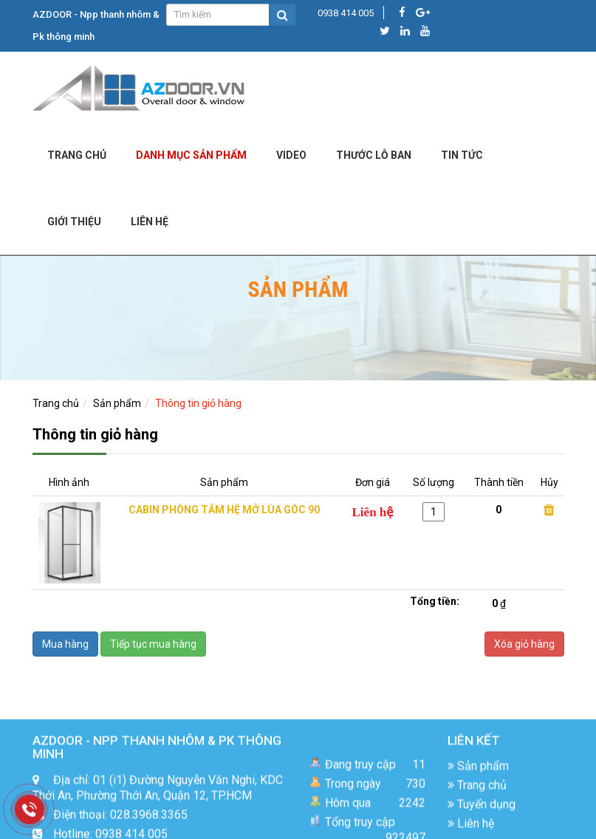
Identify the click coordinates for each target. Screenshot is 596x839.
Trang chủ (76, 155)
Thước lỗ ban (373, 155)
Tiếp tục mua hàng (153, 644)
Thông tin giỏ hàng (198, 403)
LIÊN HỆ (149, 221)
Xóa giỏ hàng (524, 644)
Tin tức (462, 155)
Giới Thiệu (74, 221)
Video (291, 155)
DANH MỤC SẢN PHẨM (191, 155)
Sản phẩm (117, 403)
